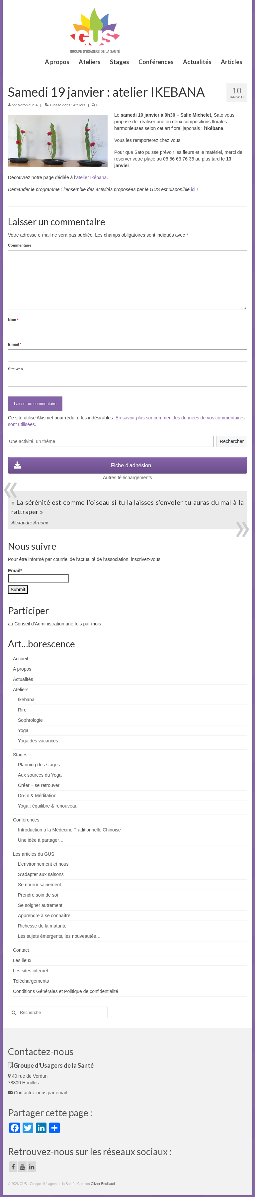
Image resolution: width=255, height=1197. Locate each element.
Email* (38, 575)
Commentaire (19, 245)
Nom (13, 320)
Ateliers (79, 105)
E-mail (14, 344)
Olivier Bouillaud (103, 1184)
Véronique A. (28, 105)
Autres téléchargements (127, 477)
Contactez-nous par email (37, 1092)
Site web (15, 369)
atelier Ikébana (91, 177)
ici (193, 189)
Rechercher (232, 441)
